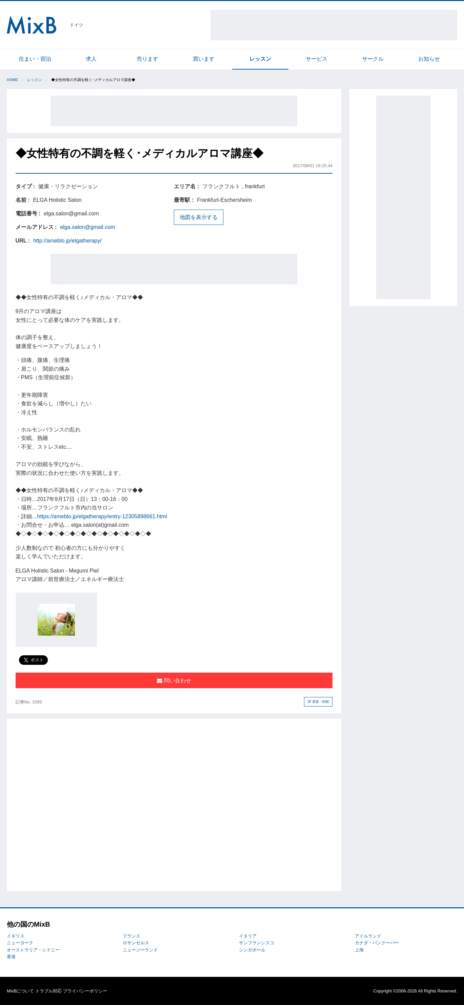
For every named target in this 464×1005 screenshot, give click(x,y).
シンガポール (252, 949)
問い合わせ (174, 680)
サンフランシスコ (256, 942)
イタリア (248, 936)
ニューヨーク (20, 942)
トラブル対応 (48, 990)
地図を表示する (199, 217)
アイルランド (368, 936)
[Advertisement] (333, 25)
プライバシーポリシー (85, 990)
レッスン (260, 59)
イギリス (15, 936)
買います (204, 59)
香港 (11, 956)
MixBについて (20, 990)
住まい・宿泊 (35, 59)
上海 (359, 949)
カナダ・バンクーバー (377, 942)
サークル (373, 59)
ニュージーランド (140, 949)
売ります (147, 59)
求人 (91, 59)
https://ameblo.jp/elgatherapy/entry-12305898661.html (102, 516)
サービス (316, 59)
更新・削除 (318, 701)
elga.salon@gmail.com (87, 227)
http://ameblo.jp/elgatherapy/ (67, 241)
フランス (131, 936)
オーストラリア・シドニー (33, 949)
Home (12, 80)
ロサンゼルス (136, 942)
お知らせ (429, 59)
